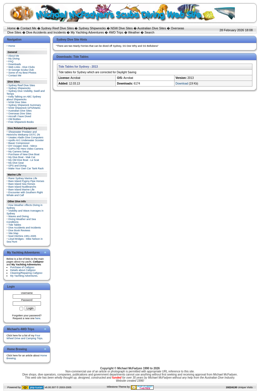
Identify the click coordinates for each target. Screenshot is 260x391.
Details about (23, 270)
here (37, 318)
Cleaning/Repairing (26, 273)
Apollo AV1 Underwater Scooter (26, 140)
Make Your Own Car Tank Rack (26, 168)
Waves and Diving (18, 216)
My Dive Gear (16, 162)
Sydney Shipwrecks (92, 28)
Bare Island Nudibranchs (22, 186)
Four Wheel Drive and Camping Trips (24, 337)
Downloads (14, 64)
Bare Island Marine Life (21, 189)
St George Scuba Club (21, 69)
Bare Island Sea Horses (21, 184)
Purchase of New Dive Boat (24, 154)
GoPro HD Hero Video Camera (25, 148)
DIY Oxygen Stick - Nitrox (22, 146)
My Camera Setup (18, 151)
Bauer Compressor (19, 143)
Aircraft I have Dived (19, 116)
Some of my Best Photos (22, 72)
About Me (13, 55)
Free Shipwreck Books (21, 122)
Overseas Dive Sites (20, 113)
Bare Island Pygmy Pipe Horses (26, 181)
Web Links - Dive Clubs (21, 67)
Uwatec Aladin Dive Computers (25, 137)
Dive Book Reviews (19, 230)
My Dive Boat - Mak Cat (21, 157)
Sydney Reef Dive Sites (57, 28)
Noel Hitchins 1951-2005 (22, 236)
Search (149, 32)
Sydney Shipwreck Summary (24, 105)
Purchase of (22, 267)
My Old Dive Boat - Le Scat (23, 160)
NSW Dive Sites (122, 28)
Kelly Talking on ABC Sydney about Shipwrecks (23, 98)
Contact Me (28, 28)
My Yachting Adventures (87, 32)
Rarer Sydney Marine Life (22, 178)
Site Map (13, 233)
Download (182, 83)
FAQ (11, 61)
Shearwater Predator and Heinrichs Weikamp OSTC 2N (23, 133)
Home (11, 28)
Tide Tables (14, 224)
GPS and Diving (17, 165)
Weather (134, 32)
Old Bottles (14, 119)
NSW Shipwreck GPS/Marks (24, 107)
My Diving (14, 58)
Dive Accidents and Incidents (46, 32)
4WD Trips (116, 32)
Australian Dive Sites (151, 28)
